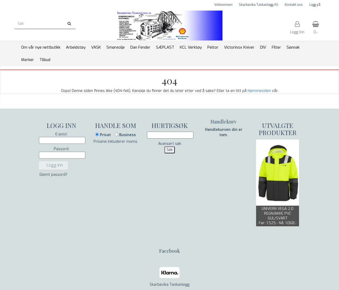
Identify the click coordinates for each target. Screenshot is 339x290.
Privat (103, 134)
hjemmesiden (259, 90)
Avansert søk (169, 143)
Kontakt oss (294, 5)
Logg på (314, 5)
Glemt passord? (53, 174)
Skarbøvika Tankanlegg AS (258, 5)
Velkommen (223, 5)
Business (125, 134)
